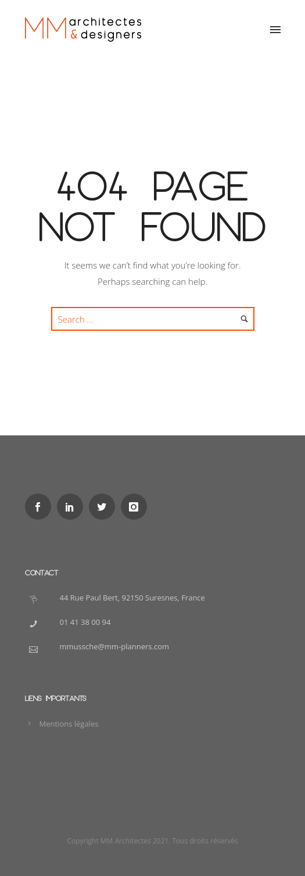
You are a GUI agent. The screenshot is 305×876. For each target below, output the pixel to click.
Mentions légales (69, 723)
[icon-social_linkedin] (73, 507)
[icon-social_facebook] (41, 507)
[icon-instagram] (137, 507)
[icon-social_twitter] (105, 507)
